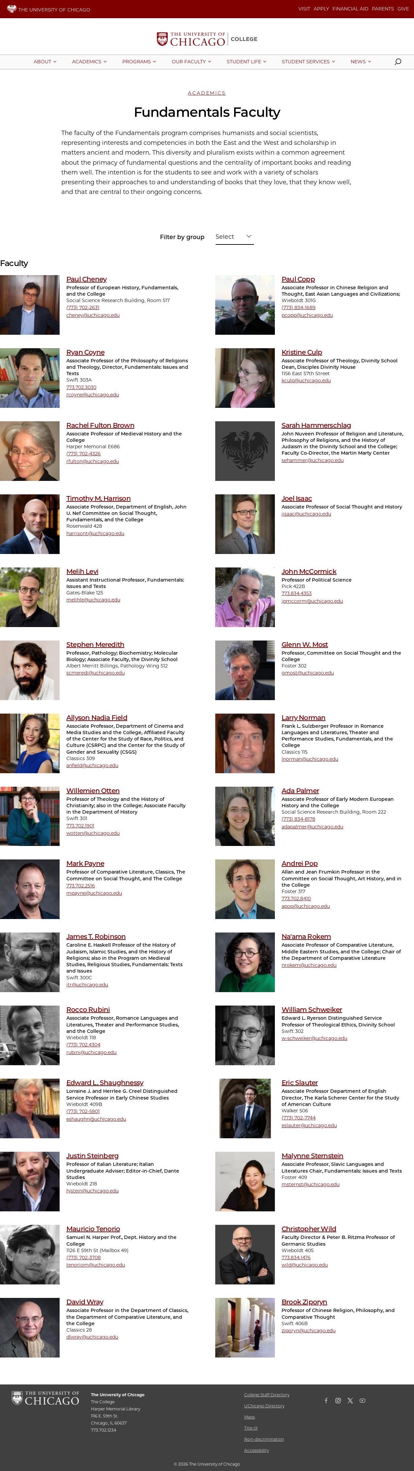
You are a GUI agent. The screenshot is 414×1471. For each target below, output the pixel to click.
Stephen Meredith (95, 645)
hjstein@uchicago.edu (92, 1191)
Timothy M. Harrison (98, 498)
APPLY (321, 9)
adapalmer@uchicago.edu (312, 827)
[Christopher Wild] (245, 1254)
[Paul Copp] (245, 305)
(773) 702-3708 (83, 1257)
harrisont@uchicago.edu (95, 533)
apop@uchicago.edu (306, 906)
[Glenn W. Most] (245, 670)
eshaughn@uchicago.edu (96, 1119)
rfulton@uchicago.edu (92, 461)
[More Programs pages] (136, 61)
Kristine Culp (302, 352)
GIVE (403, 9)
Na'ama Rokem (306, 937)
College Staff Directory (266, 1394)
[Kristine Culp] (245, 378)
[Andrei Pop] (245, 889)
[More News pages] (358, 61)
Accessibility (256, 1450)
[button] (397, 63)
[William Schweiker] (245, 1035)
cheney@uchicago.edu (93, 315)
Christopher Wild (309, 1229)
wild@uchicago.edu (305, 1265)
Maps (249, 1416)
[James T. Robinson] (30, 962)
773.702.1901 (80, 826)
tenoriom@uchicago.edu (95, 1265)
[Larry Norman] (245, 743)
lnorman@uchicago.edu (310, 759)
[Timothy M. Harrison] (30, 524)
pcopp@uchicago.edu (307, 315)
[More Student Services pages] (306, 61)
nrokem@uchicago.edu (309, 965)
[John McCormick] (245, 597)
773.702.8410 (296, 898)
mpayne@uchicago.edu (94, 893)
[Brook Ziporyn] (245, 1328)
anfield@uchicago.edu (92, 765)
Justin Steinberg (92, 1156)
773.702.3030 (81, 387)
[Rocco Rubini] (30, 1035)
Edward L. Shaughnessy (104, 1083)
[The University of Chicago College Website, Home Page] (207, 40)
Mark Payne (85, 863)
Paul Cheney (86, 279)
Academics (207, 93)
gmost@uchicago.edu (308, 673)
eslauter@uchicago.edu (309, 1125)
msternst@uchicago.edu (311, 1184)
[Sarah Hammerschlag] (245, 451)
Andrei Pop (300, 863)
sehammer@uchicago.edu (313, 460)
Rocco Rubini (88, 1010)
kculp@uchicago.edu (306, 381)
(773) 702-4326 (83, 454)
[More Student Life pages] (244, 61)
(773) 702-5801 (83, 1111)
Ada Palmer (300, 791)
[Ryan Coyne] (30, 378)
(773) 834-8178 (298, 819)
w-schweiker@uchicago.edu (314, 1038)
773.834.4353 (297, 593)
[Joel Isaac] (245, 524)
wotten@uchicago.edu (93, 833)
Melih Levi (82, 571)
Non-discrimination (264, 1439)
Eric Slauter (300, 1083)
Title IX (251, 1428)
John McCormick (309, 571)
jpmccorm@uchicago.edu (312, 601)
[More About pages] (42, 61)
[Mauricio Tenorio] (30, 1254)
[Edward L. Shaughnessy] (30, 1108)
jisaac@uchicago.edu (306, 514)
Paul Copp (298, 279)
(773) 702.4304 (83, 1045)
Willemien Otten (93, 791)
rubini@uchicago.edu (91, 1052)
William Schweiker (312, 1010)
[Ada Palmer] (245, 816)
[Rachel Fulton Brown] (30, 451)
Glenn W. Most (305, 645)
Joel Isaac (297, 498)
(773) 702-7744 (299, 1118)
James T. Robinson (96, 937)
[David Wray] (30, 1328)
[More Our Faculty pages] (188, 61)
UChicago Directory (264, 1405)
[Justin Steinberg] (30, 1181)
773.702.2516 (80, 886)
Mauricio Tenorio (93, 1229)
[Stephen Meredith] (30, 670)
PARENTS (383, 9)
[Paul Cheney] (30, 305)
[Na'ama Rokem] (245, 962)
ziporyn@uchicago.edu (309, 1331)
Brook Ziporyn (304, 1302)
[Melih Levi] (30, 597)
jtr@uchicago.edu (87, 985)
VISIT (304, 9)
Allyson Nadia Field (96, 718)
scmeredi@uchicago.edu (95, 673)
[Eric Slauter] (245, 1108)
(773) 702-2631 (82, 307)
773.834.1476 (296, 1257)
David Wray (84, 1302)
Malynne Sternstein (313, 1156)
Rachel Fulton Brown (100, 425)
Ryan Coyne (85, 352)
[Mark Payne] (30, 889)
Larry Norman (303, 718)
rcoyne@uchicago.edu (92, 395)
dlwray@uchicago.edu (92, 1337)
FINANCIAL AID (350, 9)
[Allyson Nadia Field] (30, 743)
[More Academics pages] (87, 61)
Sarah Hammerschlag (316, 425)
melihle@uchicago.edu (93, 600)
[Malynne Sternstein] (245, 1181)
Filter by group (182, 236)
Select (225, 236)
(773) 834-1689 (299, 307)
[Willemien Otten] (30, 816)
